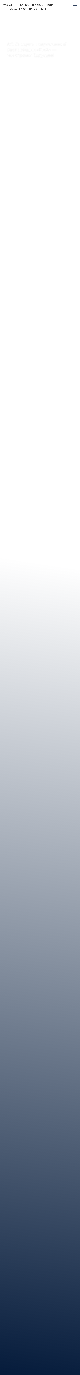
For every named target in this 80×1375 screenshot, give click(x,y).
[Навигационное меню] (75, 6)
